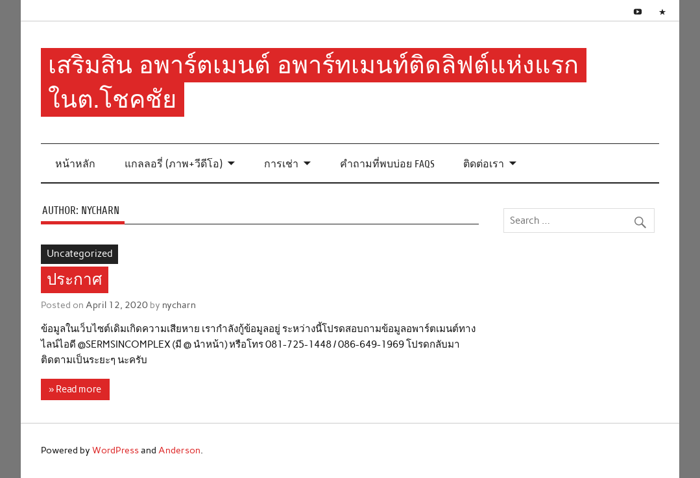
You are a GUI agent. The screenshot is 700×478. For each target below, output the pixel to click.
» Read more (75, 389)
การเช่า (281, 164)
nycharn (179, 305)
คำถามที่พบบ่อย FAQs (387, 164)
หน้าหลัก (75, 164)
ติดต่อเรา (483, 164)
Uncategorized (79, 253)
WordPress (115, 450)
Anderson (179, 450)
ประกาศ (74, 280)
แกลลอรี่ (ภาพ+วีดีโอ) (174, 164)
